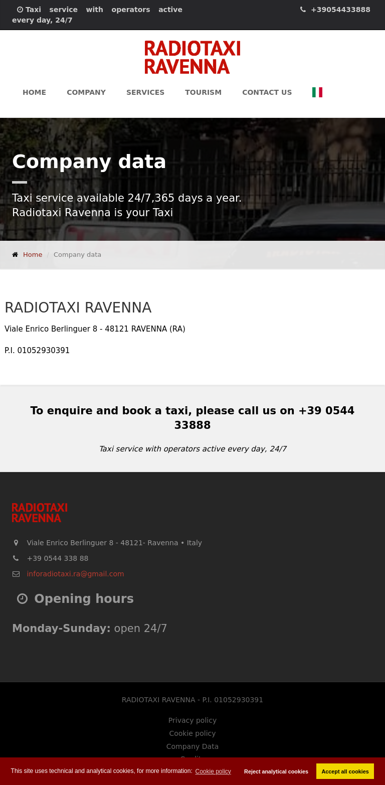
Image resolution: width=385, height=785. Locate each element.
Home (34, 92)
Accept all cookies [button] (345, 771)
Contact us (267, 92)
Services (145, 92)
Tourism (203, 92)
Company (86, 92)
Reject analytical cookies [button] (276, 771)
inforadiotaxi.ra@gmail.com (75, 574)
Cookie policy (192, 733)
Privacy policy (192, 720)
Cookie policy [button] (213, 771)
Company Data (192, 746)
